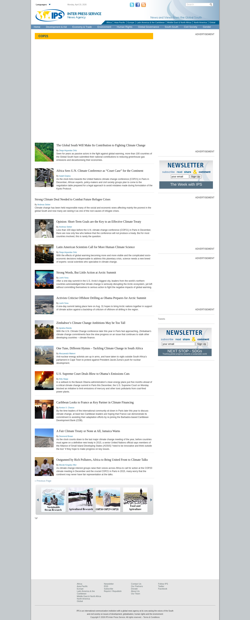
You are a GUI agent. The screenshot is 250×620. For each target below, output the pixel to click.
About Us (135, 591)
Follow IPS (163, 584)
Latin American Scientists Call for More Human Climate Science (95, 247)
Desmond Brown (66, 436)
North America (200, 22)
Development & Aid (56, 26)
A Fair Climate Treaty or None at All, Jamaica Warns (88, 431)
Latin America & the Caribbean (151, 22)
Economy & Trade (82, 26)
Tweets (161, 319)
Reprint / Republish (113, 591)
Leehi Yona (63, 278)
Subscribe (108, 589)
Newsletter (109, 584)
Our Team (135, 593)
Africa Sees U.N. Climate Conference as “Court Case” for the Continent (99, 170)
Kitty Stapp (63, 379)
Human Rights (124, 26)
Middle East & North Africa (179, 22)
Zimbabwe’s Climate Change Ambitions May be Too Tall (90, 322)
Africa (109, 22)
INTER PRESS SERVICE (84, 13)
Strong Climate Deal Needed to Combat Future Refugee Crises (73, 199)
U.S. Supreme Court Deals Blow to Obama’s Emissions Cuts (93, 373)
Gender (207, 26)
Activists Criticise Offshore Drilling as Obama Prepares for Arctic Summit (101, 298)
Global (212, 22)
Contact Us (136, 584)
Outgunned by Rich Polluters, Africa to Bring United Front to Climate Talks (102, 459)
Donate (134, 589)
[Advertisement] (186, 92)
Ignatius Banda (65, 328)
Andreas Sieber (43, 205)
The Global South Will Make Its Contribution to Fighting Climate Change (101, 145)
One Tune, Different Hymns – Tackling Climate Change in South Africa (99, 348)
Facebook (162, 589)
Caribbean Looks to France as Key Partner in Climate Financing (95, 402)
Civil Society (190, 26)
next (151, 499)
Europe (131, 22)
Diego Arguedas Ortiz (68, 150)
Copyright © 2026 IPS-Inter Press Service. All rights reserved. (116, 617)
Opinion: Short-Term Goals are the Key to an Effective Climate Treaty (98, 221)
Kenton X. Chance (66, 408)
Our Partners (137, 586)
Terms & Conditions (151, 617)
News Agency (76, 17)
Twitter (161, 586)
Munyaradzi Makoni (67, 354)
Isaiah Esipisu (65, 176)
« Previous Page (43, 481)
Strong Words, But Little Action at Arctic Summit (86, 272)
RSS (106, 586)
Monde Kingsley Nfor (68, 465)
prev (38, 499)
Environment (104, 26)
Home (37, 26)
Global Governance (148, 26)
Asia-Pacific (119, 22)
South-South (171, 26)
